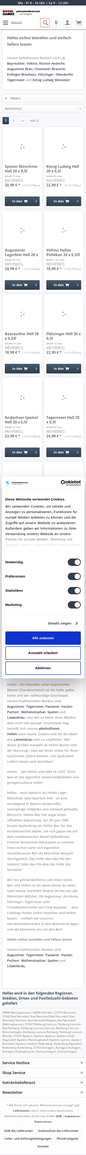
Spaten (53, 712)
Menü (12, 22)
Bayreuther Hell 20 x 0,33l (22, 336)
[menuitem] (12, 22)
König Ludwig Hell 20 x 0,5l (62, 168)
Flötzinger (46, 74)
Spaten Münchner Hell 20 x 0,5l (21, 168)
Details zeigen (59, 623)
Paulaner (52, 706)
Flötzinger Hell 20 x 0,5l (63, 336)
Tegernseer (16, 80)
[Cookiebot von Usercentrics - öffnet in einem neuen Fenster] (61, 483)
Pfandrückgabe (67, 1138)
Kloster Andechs (52, 63)
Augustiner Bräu (20, 69)
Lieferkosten (21, 1111)
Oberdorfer (64, 74)
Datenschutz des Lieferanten (58, 1131)
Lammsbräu (23, 739)
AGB (59, 1116)
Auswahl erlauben (43, 653)
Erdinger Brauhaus (21, 74)
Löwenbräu (16, 717)
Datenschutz (43, 1122)
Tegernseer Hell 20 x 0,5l (62, 419)
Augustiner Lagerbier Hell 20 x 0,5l (21, 252)
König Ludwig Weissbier (51, 80)
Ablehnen (43, 668)
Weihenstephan (33, 712)
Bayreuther (16, 63)
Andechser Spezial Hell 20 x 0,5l (21, 419)
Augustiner (15, 706)
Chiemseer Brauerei (49, 69)
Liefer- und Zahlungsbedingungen (28, 1138)
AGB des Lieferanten (18, 1131)
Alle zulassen (43, 638)
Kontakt (43, 1146)
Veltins (32, 63)
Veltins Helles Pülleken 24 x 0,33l (63, 252)
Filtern (12, 98)
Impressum (72, 1116)
